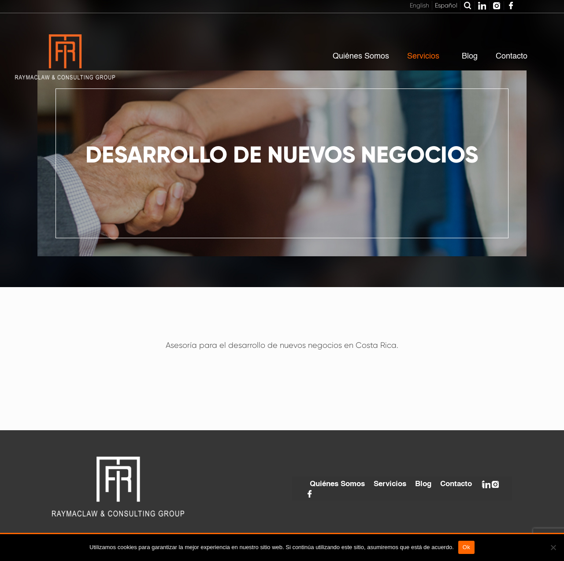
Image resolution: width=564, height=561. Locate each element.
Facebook (511, 5)
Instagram (496, 5)
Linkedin (482, 5)
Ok (466, 547)
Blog (423, 484)
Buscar (467, 5)
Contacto (456, 484)
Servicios (390, 484)
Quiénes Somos (337, 484)
